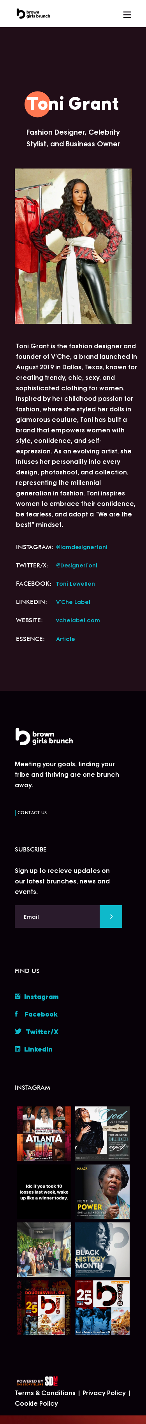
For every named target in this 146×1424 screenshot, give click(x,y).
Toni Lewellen (75, 583)
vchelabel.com (78, 620)
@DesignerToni (76, 565)
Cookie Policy (36, 1403)
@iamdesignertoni (81, 547)
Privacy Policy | (107, 1392)
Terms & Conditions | (49, 1392)
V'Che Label (73, 601)
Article (65, 638)
